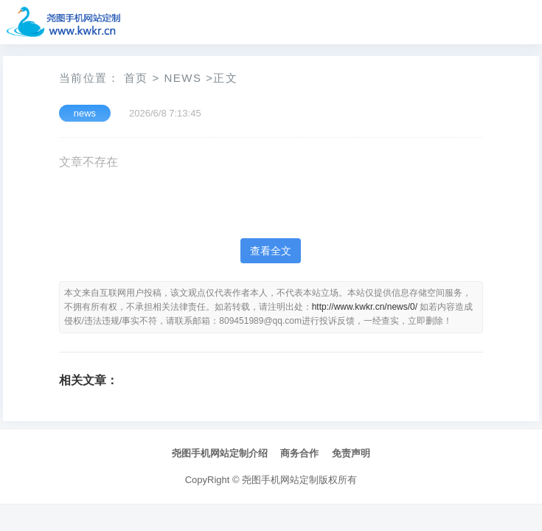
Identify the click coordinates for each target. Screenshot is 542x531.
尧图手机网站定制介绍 (220, 453)
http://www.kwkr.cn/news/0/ (364, 307)
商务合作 (299, 453)
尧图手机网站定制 (280, 479)
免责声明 (351, 453)
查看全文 (270, 251)
